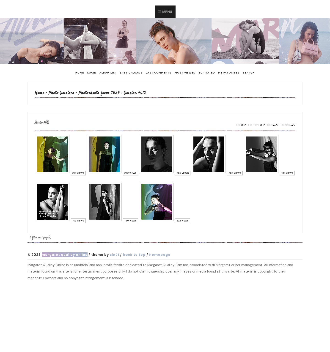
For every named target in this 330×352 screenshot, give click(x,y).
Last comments (158, 72)
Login (91, 72)
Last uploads (131, 72)
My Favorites (228, 72)
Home (79, 72)
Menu (167, 12)
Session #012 (135, 93)
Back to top (134, 254)
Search (249, 72)
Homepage (159, 254)
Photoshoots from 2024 (99, 93)
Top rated (207, 72)
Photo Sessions (61, 93)
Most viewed (185, 72)
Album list (108, 72)
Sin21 (114, 254)
